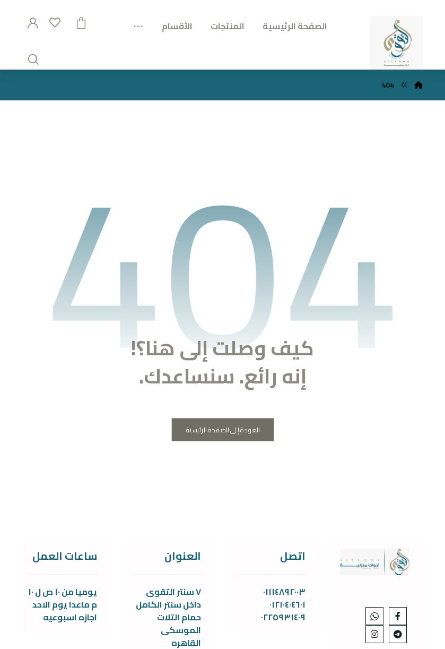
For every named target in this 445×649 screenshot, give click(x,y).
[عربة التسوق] (81, 22)
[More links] (138, 22)
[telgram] (398, 634)
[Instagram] (374, 634)
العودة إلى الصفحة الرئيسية (222, 430)
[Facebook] (398, 616)
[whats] (374, 616)
